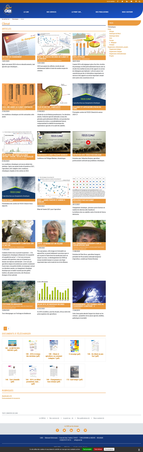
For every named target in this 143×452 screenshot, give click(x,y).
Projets (111, 56)
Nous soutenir (98, 418)
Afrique (111, 31)
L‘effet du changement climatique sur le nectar (18, 234)
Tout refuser (98, 449)
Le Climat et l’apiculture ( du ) (89, 96)
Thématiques (15, 19)
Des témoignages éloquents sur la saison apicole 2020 (89, 235)
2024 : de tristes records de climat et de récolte (54, 47)
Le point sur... (67, 418)
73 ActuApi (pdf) (74, 347)
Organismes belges (115, 49)
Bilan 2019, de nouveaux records (54, 294)
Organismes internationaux (117, 54)
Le (41, 418)
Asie (110, 38)
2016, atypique (89, 46)
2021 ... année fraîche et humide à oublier (54, 190)
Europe (111, 40)
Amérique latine (114, 36)
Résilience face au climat (89, 190)
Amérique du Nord (115, 33)
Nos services (53, 418)
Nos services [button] (51, 12)
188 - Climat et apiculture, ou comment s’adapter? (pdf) (54, 349)
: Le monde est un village (54, 233)
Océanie (111, 45)
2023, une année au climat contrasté (18, 96)
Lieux (109, 29)
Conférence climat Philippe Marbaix (54, 143)
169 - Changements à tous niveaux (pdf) (53, 374)
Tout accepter (87, 449)
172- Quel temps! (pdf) (74, 373)
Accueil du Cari (5, 19)
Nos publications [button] (102, 12)
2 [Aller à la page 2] (8, 328)
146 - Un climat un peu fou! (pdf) (95, 348)
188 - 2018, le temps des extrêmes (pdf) (33, 348)
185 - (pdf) (12, 345)
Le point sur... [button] (77, 12)
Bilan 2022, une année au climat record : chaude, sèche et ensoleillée (18, 145)
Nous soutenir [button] (127, 12)
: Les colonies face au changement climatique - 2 (89, 295)
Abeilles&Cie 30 (7, 396)
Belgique (113, 42)
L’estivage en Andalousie (18, 295)
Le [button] (26, 12)
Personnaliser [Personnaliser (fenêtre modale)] (109, 449)
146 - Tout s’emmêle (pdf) (12, 374)
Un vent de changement (18, 46)
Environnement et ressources (11, 398)
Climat (18, 189)
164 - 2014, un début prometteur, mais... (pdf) (33, 375)
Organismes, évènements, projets (118, 47)
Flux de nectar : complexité (54, 96)
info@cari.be (78, 440)
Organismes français (115, 51)
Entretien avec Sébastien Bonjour (89, 143)
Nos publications (82, 418)
